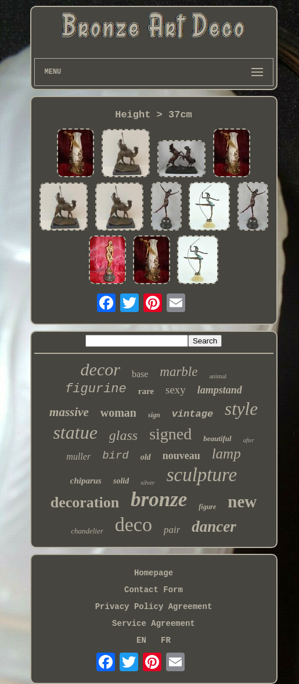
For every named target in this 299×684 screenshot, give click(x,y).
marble (178, 371)
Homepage (153, 573)
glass (123, 435)
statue (75, 432)
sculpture (202, 474)
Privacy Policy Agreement (153, 606)
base (140, 374)
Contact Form (153, 590)
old (146, 457)
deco (133, 524)
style (241, 409)
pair (172, 529)
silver (147, 482)
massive (69, 412)
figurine (96, 389)
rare (146, 391)
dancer (214, 526)
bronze (159, 499)
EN (141, 640)
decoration (85, 502)
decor (100, 369)
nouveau (181, 455)
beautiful (217, 438)
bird (115, 455)
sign (154, 415)
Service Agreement (153, 623)
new (242, 501)
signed (170, 434)
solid (121, 481)
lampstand (219, 390)
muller (78, 456)
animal (217, 376)
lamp (226, 453)
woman (118, 412)
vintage (192, 414)
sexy (175, 390)
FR (166, 640)
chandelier (87, 531)
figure (207, 507)
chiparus (86, 480)
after (248, 440)
